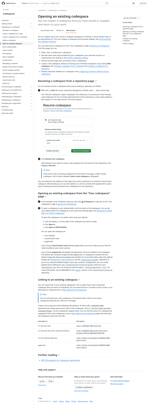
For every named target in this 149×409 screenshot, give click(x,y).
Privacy (61, 401)
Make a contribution (84, 387)
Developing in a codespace (57, 10)
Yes (42, 381)
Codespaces (9, 13)
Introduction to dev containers (62, 259)
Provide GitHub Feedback (120, 381)
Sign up (143, 3)
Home (6, 9)
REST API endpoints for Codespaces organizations (60, 360)
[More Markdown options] (139, 18)
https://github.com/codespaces (74, 290)
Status (67, 401)
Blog (91, 401)
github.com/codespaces (100, 46)
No (50, 381)
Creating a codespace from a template (69, 66)
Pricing (73, 401)
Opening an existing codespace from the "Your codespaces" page (74, 194)
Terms (55, 401)
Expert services (83, 401)
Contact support (116, 384)
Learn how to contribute (81, 391)
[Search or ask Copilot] (75, 3)
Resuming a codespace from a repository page (67, 81)
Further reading (49, 355)
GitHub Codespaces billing (77, 58)
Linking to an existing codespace (59, 279)
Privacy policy (42, 385)
